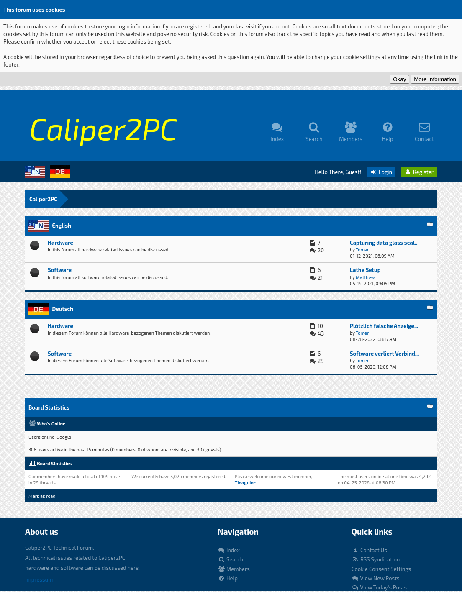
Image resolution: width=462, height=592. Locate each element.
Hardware (60, 242)
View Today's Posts (379, 587)
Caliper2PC (43, 199)
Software (60, 270)
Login (381, 172)
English (61, 225)
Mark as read (42, 496)
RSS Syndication (376, 559)
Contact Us (369, 550)
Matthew (365, 277)
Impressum (39, 579)
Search (230, 559)
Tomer (362, 249)
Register (419, 172)
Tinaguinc (245, 482)
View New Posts (376, 578)
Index (229, 550)
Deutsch (62, 308)
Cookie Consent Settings (381, 569)
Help (228, 578)
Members (234, 569)
